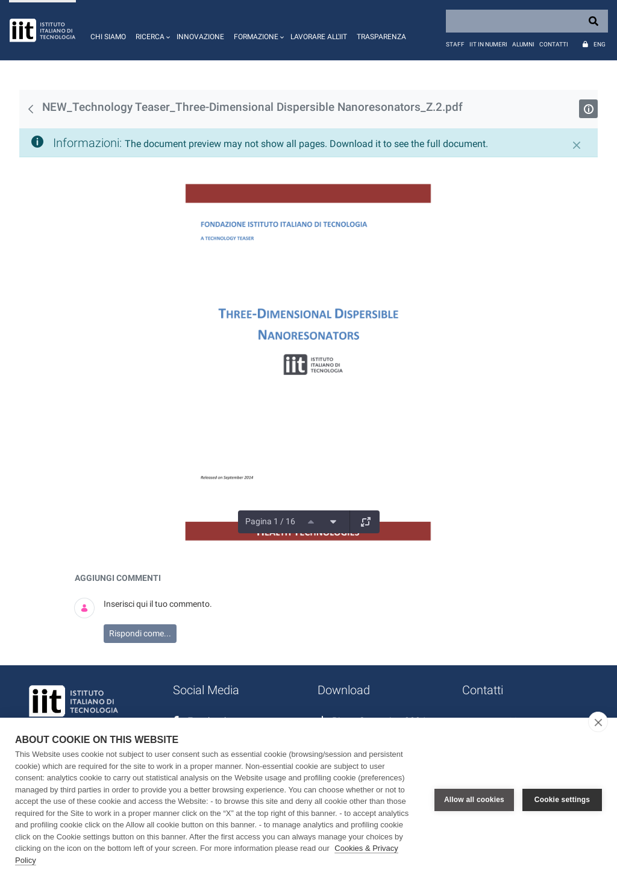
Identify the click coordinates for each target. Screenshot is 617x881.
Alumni (523, 44)
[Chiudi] (576, 145)
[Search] (527, 21)
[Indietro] (30, 109)
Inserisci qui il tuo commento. (158, 604)
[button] (151, 30)
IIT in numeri (488, 44)
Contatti (553, 44)
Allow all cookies (474, 799)
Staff (455, 44)
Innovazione (200, 37)
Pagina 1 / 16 (270, 521)
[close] (598, 722)
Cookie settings (562, 799)
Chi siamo (108, 37)
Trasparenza (381, 37)
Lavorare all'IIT (318, 37)
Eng (600, 44)
